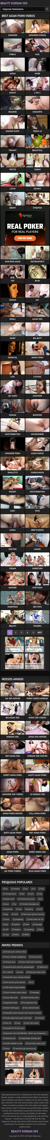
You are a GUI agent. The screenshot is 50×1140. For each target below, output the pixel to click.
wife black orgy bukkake (15, 987)
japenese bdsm (11, 1002)
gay (6, 914)
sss (6, 889)
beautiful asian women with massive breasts (23, 1013)
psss (7, 904)
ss (34, 889)
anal (40, 909)
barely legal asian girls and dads (18, 1018)
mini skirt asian (32, 1023)
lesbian (17, 924)
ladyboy (17, 929)
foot (41, 929)
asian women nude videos (15, 992)
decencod (43, 967)
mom (16, 914)
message (35, 992)
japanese (8, 909)
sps (23, 894)
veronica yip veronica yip (25, 1048)
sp (15, 904)
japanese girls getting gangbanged (19, 967)
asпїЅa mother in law (13, 1043)
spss (32, 894)
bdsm (16, 934)
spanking (30, 929)
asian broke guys (12, 1008)
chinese (16, 889)
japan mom (9, 899)
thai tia (8, 1023)
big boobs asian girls (36, 1043)
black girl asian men (37, 972)
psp (6, 924)
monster (40, 1018)
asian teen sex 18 (36, 919)
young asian (36, 957)
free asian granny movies (34, 914)
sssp (7, 934)
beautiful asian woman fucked (17, 977)
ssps (20, 909)
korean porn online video (15, 951)
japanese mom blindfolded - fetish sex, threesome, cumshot (25, 1033)
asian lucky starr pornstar (31, 962)
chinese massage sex (30, 904)
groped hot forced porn (14, 1028)
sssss (7, 919)
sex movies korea (32, 1008)
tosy (18, 1023)
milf (6, 929)
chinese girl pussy (27, 899)
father (27, 934)
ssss (42, 889)
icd (32, 982)
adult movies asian (31, 997)
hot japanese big (30, 1002)
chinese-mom (10, 894)
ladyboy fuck (10, 1038)
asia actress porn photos (15, 982)
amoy (7, 1048)
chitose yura (10, 962)
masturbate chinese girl (30, 1038)
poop (21, 972)
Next (40, 632)
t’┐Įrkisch (9, 972)
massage (38, 924)
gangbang (19, 919)
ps (41, 899)
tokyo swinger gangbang (15, 957)
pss (26, 889)
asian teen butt (11, 997)
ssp (40, 894)
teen (27, 924)
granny (30, 909)
